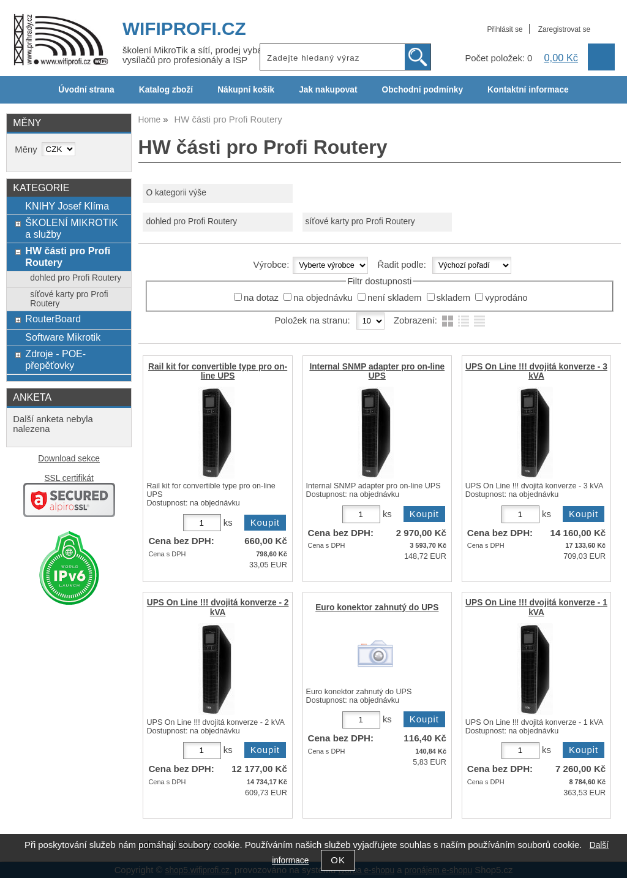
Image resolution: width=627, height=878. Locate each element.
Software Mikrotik (62, 336)
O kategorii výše (176, 192)
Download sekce (69, 458)
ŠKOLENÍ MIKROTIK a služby (71, 228)
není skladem (394, 298)
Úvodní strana (86, 89)
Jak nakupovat (328, 89)
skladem (453, 298)
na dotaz (261, 298)
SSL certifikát (68, 478)
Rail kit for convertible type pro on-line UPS (217, 371)
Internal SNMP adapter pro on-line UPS (377, 371)
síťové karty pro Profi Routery (360, 221)
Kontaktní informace (528, 89)
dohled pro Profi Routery (191, 221)
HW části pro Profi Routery (67, 256)
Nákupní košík (245, 89)
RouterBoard (53, 318)
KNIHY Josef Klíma (67, 205)
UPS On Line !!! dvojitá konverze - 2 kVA (218, 607)
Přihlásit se (504, 29)
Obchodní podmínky (422, 89)
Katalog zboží (166, 89)
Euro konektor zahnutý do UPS (376, 607)
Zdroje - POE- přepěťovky (55, 359)
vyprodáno (506, 298)
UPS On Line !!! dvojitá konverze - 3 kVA (536, 371)
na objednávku (323, 298)
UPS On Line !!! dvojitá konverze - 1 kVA (536, 607)
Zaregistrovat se (564, 29)
